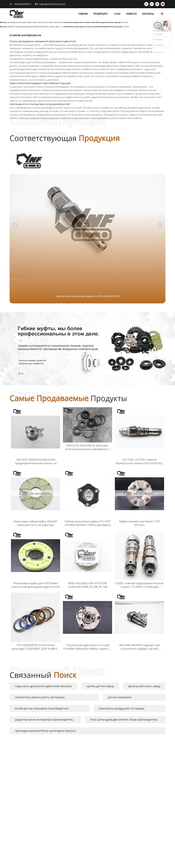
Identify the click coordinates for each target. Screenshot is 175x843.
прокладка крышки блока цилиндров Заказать (45, 731)
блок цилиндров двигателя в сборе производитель (124, 719)
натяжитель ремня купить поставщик (40, 697)
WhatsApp (159, 45)
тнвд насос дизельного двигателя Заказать (43, 686)
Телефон (158, 39)
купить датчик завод (100, 686)
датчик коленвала (119, 697)
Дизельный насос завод (144, 686)
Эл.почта (158, 34)
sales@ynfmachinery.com (52, 4)
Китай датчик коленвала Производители (42, 708)
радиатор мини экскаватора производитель (44, 719)
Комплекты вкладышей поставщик (122, 708)
